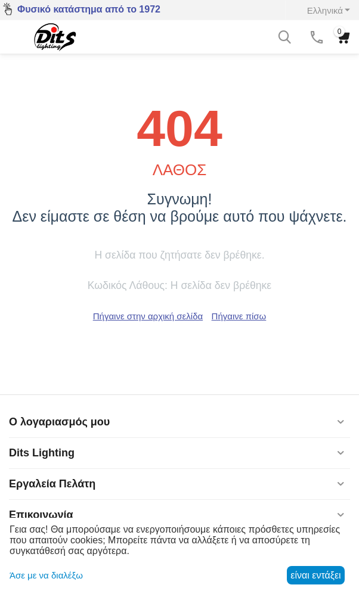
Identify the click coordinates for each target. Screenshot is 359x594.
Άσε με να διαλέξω (46, 575)
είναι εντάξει (315, 575)
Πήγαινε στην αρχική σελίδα (148, 316)
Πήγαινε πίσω (239, 316)
